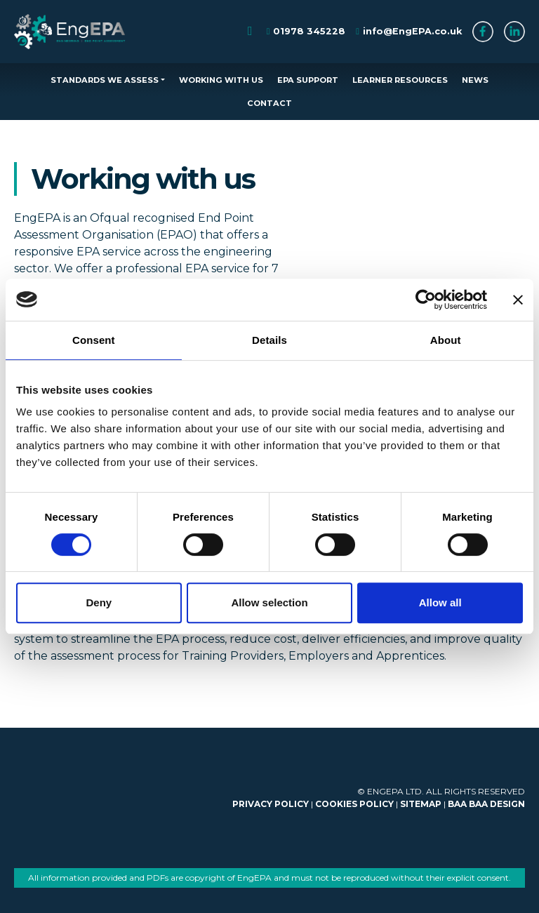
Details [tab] (269, 340)
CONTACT (269, 103)
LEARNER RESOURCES (400, 80)
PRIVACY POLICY (270, 804)
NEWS (475, 80)
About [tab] (445, 340)
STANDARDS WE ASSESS (105, 80)
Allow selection (269, 602)
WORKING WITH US (221, 80)
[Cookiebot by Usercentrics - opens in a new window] (425, 299)
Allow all (440, 602)
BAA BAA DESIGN (486, 804)
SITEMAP (420, 804)
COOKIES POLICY (354, 804)
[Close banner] (518, 300)
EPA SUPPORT (307, 80)
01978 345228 (309, 31)
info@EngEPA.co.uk (412, 31)
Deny (99, 602)
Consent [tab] (93, 340)
